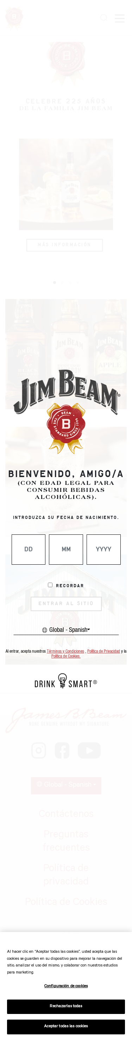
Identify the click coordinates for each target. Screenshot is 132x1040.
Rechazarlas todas (66, 1006)
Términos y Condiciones (65, 651)
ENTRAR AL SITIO (66, 603)
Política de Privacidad (103, 651)
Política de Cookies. (66, 656)
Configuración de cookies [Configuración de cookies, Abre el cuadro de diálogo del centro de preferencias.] (66, 986)
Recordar (70, 586)
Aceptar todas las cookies (66, 1027)
